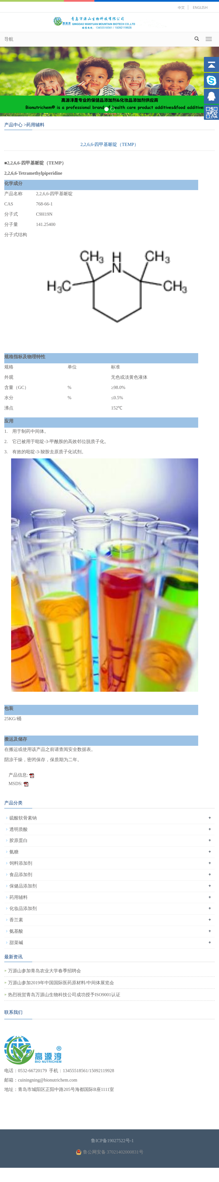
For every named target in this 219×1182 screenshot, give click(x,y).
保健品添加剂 (23, 886)
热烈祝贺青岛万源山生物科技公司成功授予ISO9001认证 (64, 994)
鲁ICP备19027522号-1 (112, 1140)
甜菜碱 (16, 942)
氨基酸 (16, 931)
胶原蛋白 (18, 840)
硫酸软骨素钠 (23, 818)
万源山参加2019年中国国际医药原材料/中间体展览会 (61, 982)
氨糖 (14, 851)
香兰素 (16, 919)
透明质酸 (18, 829)
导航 (8, 39)
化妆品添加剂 (23, 908)
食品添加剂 (20, 874)
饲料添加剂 (20, 863)
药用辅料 (18, 897)
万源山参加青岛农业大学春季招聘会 (44, 970)
